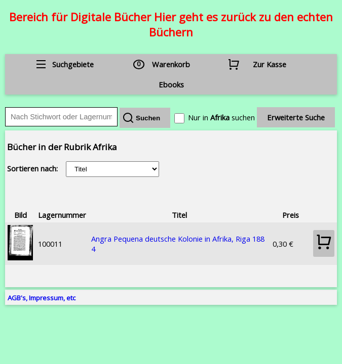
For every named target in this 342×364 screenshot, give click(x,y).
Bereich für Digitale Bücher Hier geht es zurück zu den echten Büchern (171, 24)
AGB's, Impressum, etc (41, 297)
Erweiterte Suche (296, 117)
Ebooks (171, 84)
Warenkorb (171, 64)
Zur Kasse (269, 64)
